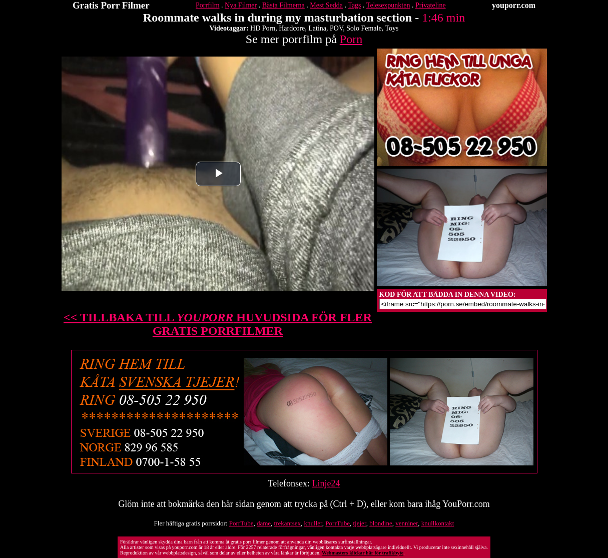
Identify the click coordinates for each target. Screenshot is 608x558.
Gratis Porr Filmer (111, 5)
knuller (313, 523)
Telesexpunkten (388, 5)
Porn (351, 39)
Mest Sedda (326, 5)
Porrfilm (207, 5)
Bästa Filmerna (283, 5)
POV (336, 28)
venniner (406, 523)
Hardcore (292, 28)
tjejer (359, 523)
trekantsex (287, 523)
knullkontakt (437, 523)
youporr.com (513, 5)
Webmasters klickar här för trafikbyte (362, 552)
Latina (317, 28)
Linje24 (326, 483)
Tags (354, 5)
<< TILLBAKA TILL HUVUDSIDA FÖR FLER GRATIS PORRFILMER (218, 324)
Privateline (430, 5)
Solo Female (363, 28)
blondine (380, 523)
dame (264, 523)
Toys (391, 28)
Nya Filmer (241, 5)
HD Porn (262, 28)
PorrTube (241, 523)
